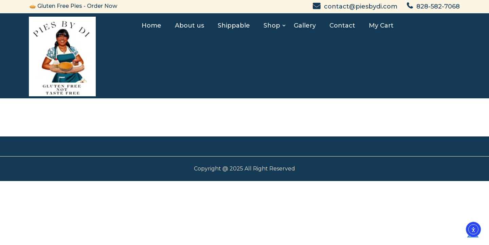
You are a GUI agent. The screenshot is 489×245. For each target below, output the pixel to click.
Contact (342, 25)
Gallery (305, 25)
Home (151, 25)
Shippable (234, 25)
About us (189, 25)
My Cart (381, 25)
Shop (272, 25)
